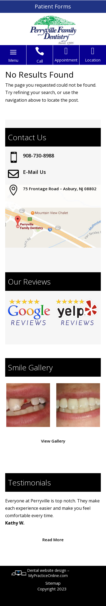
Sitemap (53, 583)
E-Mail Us (34, 172)
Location (93, 60)
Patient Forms (53, 6)
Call (40, 61)
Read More (53, 539)
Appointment (66, 60)
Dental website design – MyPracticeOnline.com (48, 573)
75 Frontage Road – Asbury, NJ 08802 (59, 188)
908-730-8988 (38, 155)
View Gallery (53, 441)
